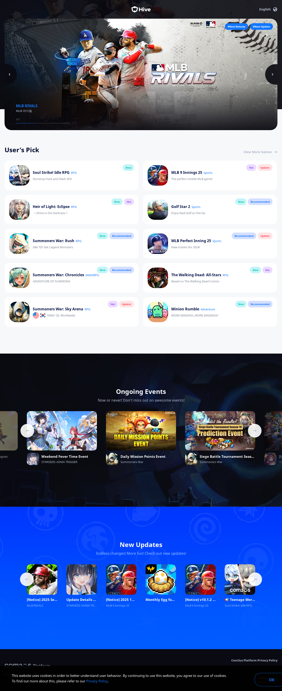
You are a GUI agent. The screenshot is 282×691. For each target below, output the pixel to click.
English (268, 9)
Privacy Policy (97, 681)
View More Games (260, 152)
